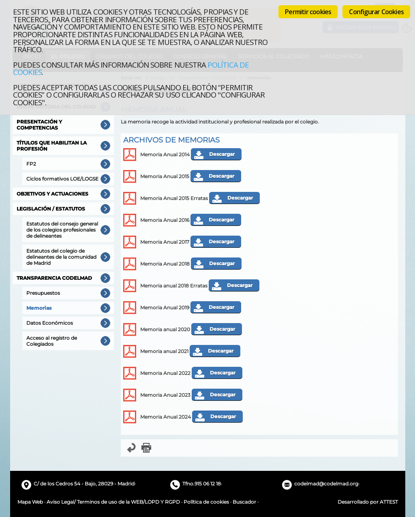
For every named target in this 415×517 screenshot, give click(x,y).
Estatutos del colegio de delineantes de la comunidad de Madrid (61, 257)
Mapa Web (30, 502)
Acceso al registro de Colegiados (51, 341)
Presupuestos (43, 293)
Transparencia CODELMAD (54, 278)
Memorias (38, 308)
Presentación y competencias (39, 125)
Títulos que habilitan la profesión (52, 146)
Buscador (244, 502)
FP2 (31, 164)
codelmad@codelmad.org (326, 484)
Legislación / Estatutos (51, 209)
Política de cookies (206, 502)
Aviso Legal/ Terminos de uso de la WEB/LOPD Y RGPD (113, 502)
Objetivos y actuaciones (52, 194)
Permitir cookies (308, 11)
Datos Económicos (49, 323)
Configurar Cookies (376, 11)
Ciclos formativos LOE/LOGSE (62, 179)
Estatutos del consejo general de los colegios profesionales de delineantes (62, 230)
